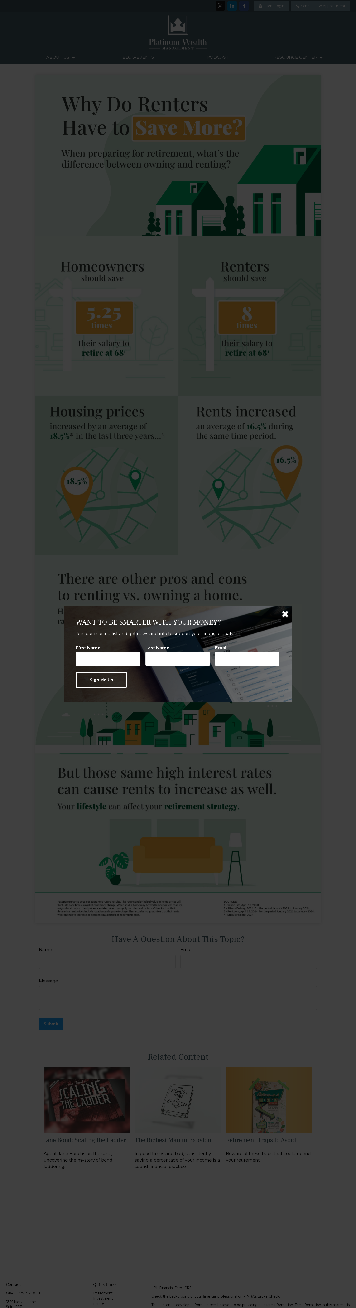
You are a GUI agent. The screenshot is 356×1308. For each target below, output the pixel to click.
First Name (88, 648)
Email (221, 648)
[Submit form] (101, 680)
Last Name (157, 648)
